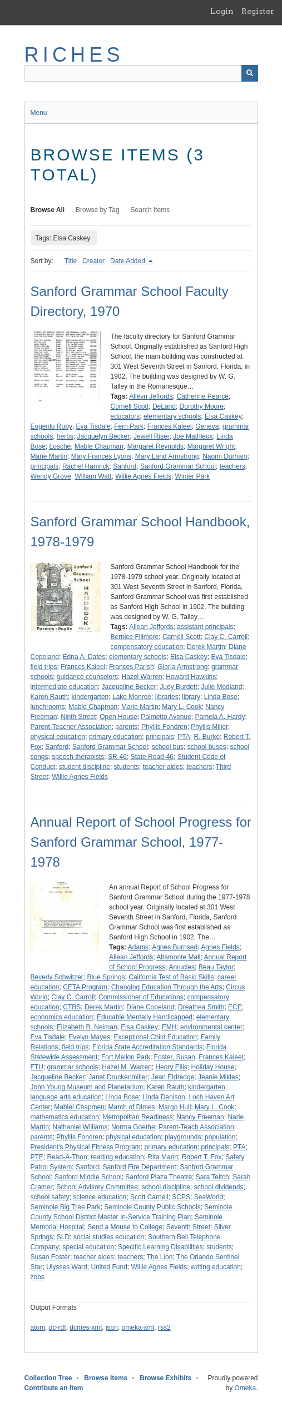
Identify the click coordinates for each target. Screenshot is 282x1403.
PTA (183, 737)
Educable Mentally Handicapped (144, 1017)
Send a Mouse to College (124, 1227)
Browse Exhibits (165, 1378)
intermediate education (64, 687)
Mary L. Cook (181, 707)
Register (257, 11)
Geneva (207, 426)
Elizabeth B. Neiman (87, 1027)
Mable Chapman (99, 446)
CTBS (72, 1007)
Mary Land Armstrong (167, 456)
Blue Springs (106, 977)
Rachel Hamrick (86, 466)
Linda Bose (221, 697)
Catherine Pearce (202, 396)
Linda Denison (163, 1097)
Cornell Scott (130, 406)
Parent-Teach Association (196, 1127)
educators (125, 416)
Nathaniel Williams (80, 1127)
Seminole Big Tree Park (66, 1207)
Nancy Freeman (200, 1117)
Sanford (124, 466)
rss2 (164, 1327)
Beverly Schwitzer (57, 977)
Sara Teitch (212, 1177)
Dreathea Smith (201, 1007)
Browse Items (105, 1378)
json (112, 1327)
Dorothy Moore (202, 406)
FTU (37, 1067)
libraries (167, 697)
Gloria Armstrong (182, 667)
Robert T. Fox (202, 1157)
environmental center (211, 1027)
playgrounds (183, 1137)
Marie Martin (49, 456)
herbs (65, 436)
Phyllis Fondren (164, 727)
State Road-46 (152, 757)
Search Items (150, 210)
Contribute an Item (53, 1388)
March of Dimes (131, 1107)
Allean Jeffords (151, 627)
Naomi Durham (225, 456)
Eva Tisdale (93, 426)
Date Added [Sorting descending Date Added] (128, 261)
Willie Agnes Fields (143, 476)
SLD (63, 1237)
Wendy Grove (51, 476)
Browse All (48, 210)
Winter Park (192, 476)
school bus (168, 747)
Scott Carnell (149, 1197)
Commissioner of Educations (141, 997)
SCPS (181, 1197)
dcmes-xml (86, 1327)
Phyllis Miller (209, 727)
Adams (138, 947)
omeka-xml (138, 1327)
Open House (118, 717)
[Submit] (249, 73)
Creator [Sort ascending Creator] (93, 261)
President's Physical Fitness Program (86, 1147)
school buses (206, 747)
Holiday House (212, 1067)
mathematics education (65, 1117)
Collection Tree (48, 1378)
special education (89, 1247)
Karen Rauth (49, 697)
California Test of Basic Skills (171, 977)
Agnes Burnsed (174, 947)
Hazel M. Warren (127, 1067)
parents (126, 727)
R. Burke (207, 737)
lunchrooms (48, 707)
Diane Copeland (150, 1007)
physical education (58, 737)
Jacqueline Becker (129, 687)
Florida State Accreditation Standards (147, 1047)
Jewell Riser (151, 436)
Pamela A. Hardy (220, 717)
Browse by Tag (98, 210)
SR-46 (117, 757)
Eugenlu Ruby (51, 426)
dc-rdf (57, 1327)
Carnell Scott (181, 637)
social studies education (108, 1237)
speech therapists (78, 757)
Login (222, 11)
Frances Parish (131, 667)
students (126, 767)
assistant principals (205, 627)
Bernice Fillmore (135, 637)
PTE (37, 1157)
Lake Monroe (131, 697)
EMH (169, 1027)
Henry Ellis (171, 1067)
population (220, 1137)
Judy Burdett (178, 687)
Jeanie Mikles (218, 1077)
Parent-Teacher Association (71, 727)
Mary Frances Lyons (101, 456)
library (191, 697)
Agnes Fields (220, 947)
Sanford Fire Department (139, 1167)
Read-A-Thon (67, 1157)
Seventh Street (188, 1227)
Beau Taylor (216, 967)
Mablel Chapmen (79, 1107)
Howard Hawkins (191, 677)
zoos (37, 1277)
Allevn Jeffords (151, 396)
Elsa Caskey (223, 416)
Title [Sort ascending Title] (71, 261)
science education (99, 1197)
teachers (232, 466)
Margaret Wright (211, 446)
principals (45, 466)
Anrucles (182, 967)
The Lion (160, 1257)
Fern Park (129, 426)
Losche (60, 446)
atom (38, 1327)
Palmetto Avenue (166, 717)
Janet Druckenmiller (117, 1077)
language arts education (66, 1097)
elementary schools (172, 416)
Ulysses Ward (66, 1267)
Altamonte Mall (178, 957)
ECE (235, 1007)
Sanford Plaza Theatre (158, 1177)
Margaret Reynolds (155, 446)
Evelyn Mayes (89, 1037)
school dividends (219, 1187)
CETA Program (85, 987)
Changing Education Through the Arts (166, 987)
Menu (39, 113)
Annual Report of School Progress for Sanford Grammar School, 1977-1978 (141, 841)
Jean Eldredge (172, 1077)
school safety (50, 1197)
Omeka (245, 1388)
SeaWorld (208, 1197)
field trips (44, 667)
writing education (216, 1267)
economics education (62, 1017)
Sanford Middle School (88, 1177)
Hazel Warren (142, 677)
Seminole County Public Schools (152, 1207)
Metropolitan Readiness (138, 1117)
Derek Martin (206, 647)
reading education (117, 1157)
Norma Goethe (133, 1127)
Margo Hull (175, 1107)
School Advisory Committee (97, 1187)
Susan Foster (50, 1257)
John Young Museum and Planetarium (87, 1087)
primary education (115, 737)
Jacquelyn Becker (103, 436)
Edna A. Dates (84, 657)
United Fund (109, 1267)
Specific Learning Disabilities (160, 1247)
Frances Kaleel (169, 426)
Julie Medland (221, 687)
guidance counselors (87, 677)
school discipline (166, 1187)
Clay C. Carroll (226, 637)
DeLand (164, 406)
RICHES (74, 54)
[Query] (141, 73)
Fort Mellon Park (125, 1057)
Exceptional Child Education (155, 1037)
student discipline (84, 767)
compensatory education (147, 647)
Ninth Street (78, 717)
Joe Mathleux (192, 436)
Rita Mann (162, 1157)
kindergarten (90, 697)
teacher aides (163, 767)
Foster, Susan (174, 1057)
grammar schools (72, 1067)
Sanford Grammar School (178, 466)
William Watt (93, 476)
